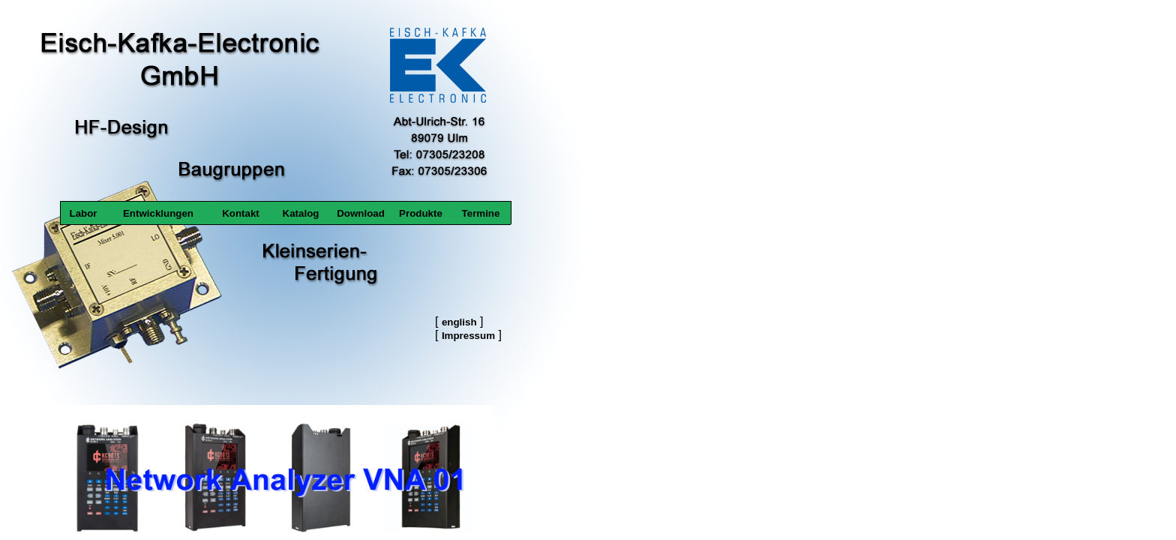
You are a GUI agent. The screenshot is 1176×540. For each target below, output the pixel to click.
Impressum (468, 335)
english (459, 322)
